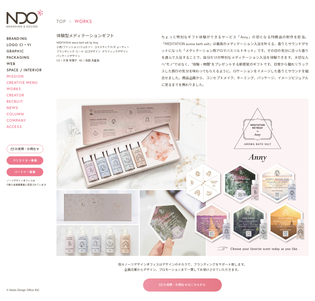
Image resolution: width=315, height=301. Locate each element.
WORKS (14, 89)
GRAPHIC (15, 51)
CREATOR (15, 95)
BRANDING (17, 38)
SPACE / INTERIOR (24, 70)
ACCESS (14, 126)
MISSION (15, 76)
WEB (11, 63)
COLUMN (15, 114)
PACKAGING (18, 57)
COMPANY (16, 120)
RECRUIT (15, 101)
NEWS (12, 107)
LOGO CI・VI (19, 44)
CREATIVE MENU (22, 82)
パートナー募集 (25, 172)
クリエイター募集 (25, 160)
